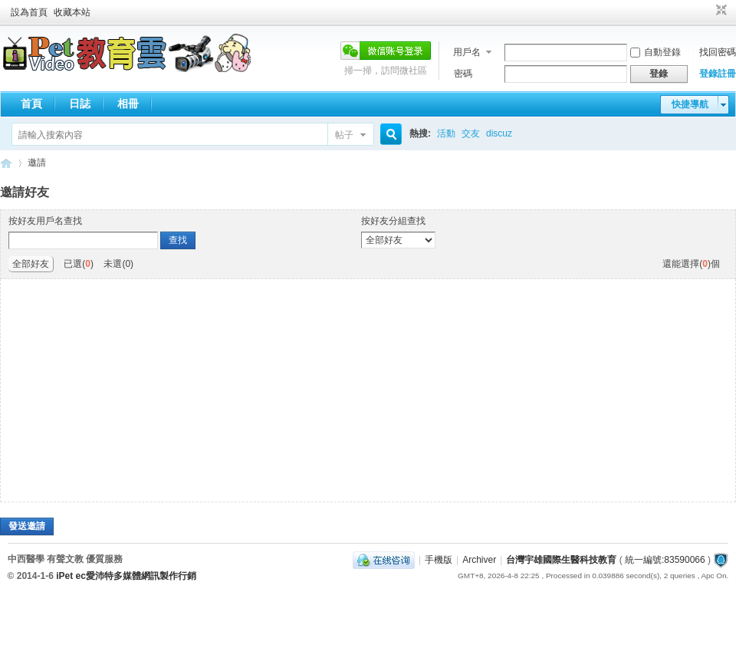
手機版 (438, 559)
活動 (446, 133)
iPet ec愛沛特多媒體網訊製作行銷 (126, 576)
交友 (471, 133)
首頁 (31, 103)
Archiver (479, 559)
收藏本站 (72, 12)
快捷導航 (690, 104)
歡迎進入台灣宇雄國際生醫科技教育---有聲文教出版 (6, 163)
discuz (499, 133)
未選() (118, 263)
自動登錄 (655, 52)
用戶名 (467, 52)
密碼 (463, 73)
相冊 (128, 103)
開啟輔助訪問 (707, 11)
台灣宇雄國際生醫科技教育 (561, 559)
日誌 (79, 103)
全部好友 (30, 263)
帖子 (344, 135)
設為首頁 (29, 12)
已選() (79, 263)
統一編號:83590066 (665, 559)
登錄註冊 (717, 73)
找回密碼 (717, 52)
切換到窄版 (719, 11)
